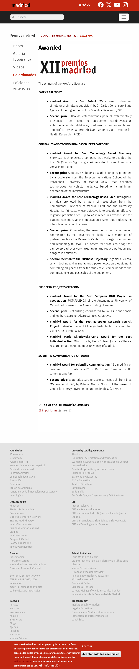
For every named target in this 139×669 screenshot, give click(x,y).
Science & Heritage (83, 586)
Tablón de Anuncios (21, 487)
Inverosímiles (17, 612)
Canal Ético (78, 619)
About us (77, 454)
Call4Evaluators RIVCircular (25, 590)
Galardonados (24, 75)
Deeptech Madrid (19, 539)
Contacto (15, 484)
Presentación (17, 557)
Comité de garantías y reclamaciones (93, 469)
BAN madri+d (17, 513)
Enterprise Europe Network (25, 575)
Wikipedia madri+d (82, 579)
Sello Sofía (78, 491)
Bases (18, 46)
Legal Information (82, 608)
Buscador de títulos (83, 473)
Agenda (14, 627)
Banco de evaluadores (84, 476)
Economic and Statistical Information (93, 612)
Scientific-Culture (81, 553)
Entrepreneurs (18, 502)
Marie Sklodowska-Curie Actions (28, 564)
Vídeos (18, 67)
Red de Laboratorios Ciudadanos (90, 575)
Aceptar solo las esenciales (100, 654)
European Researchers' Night (88, 572)
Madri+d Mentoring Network (25, 516)
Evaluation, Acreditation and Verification (94, 458)
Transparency (79, 601)
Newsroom (16, 458)
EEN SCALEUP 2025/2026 (23, 579)
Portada (14, 604)
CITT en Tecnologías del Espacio (90, 524)
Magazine (15, 634)
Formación (16, 480)
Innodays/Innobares (21, 546)
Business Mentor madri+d (24, 528)
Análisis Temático (82, 484)
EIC (11, 572)
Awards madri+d (19, 461)
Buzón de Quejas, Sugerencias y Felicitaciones (98, 495)
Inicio (44, 36)
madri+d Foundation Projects (26, 586)
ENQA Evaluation (81, 480)
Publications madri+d (22, 469)
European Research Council (25, 568)
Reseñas (14, 630)
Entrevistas (16, 619)
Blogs (13, 623)
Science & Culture (82, 583)
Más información (49, 665)
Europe (14, 553)
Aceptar (87, 646)
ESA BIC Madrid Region (22, 520)
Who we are (16, 454)
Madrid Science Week (84, 568)
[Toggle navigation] (124, 17)
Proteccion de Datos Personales (90, 615)
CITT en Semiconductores (86, 509)
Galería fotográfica (22, 56)
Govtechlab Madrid (20, 543)
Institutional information (86, 604)
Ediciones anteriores (21, 86)
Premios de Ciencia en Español (27, 465)
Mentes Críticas (18, 638)
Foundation (16, 450)
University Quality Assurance (88, 450)
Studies (14, 531)
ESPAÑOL (84, 4)
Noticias (14, 608)
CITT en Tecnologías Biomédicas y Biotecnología (99, 520)
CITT (74, 502)
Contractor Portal (19, 473)
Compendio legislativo (22, 476)
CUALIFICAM (78, 487)
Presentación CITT (82, 505)
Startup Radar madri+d (22, 509)
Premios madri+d (22, 36)
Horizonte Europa (19, 560)
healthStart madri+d (21, 524)
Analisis (14, 615)
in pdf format (48, 410)
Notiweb (14, 601)
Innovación (16, 583)
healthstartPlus (18, 535)
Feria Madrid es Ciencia (85, 557)
